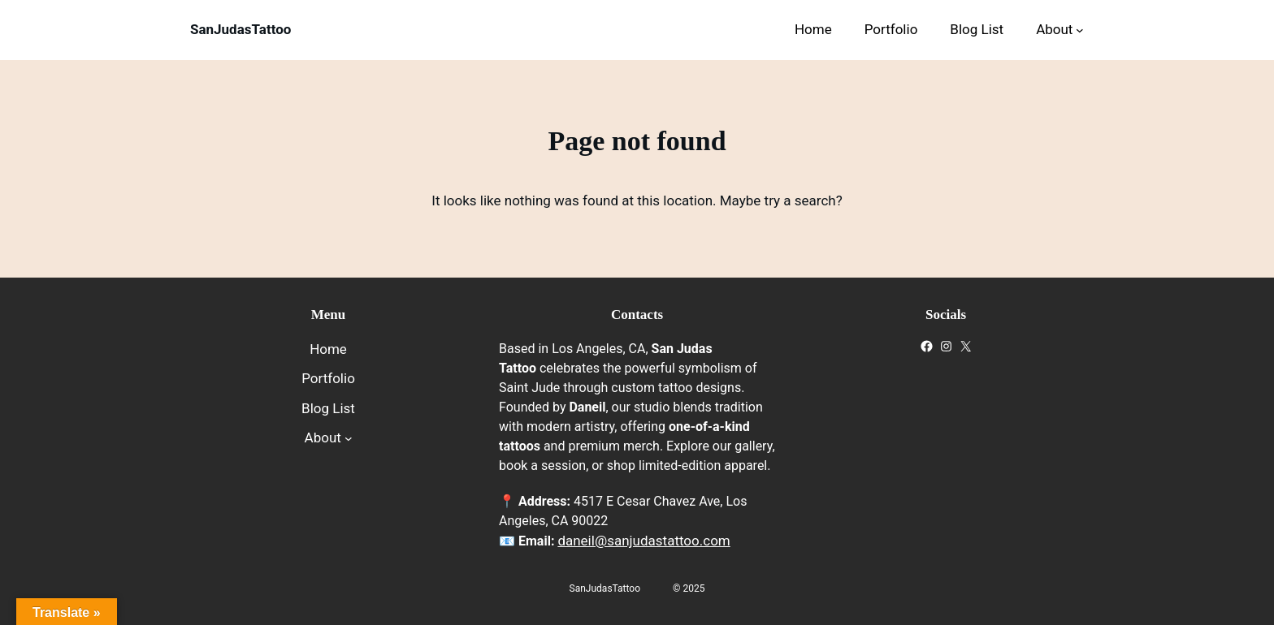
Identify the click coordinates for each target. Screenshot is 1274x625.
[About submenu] (1080, 30)
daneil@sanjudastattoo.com (643, 540)
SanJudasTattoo (240, 29)
